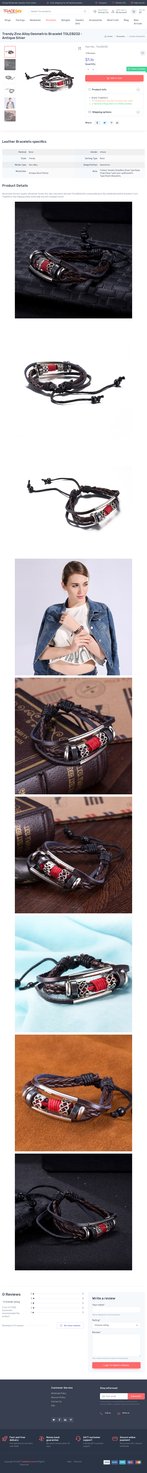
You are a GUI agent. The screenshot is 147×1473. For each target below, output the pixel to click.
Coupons (101, 3)
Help (69, 1461)
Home (109, 36)
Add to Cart (114, 78)
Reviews (78, 1461)
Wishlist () (119, 3)
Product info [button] (97, 89)
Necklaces (35, 20)
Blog (126, 20)
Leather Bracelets (137, 36)
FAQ (53, 1406)
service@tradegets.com (133, 1416)
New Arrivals (138, 22)
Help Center (138, 3)
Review (96, 1332)
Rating (96, 1320)
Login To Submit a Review (116, 1365)
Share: (88, 123)
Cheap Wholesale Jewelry (13, 3)
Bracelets (51, 20)
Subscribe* (136, 1396)
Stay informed (108, 1388)
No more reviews (70, 1325)
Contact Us (56, 1401)
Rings (8, 20)
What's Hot (113, 20)
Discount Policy (58, 1397)
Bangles (65, 20)
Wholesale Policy (58, 1393)
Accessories (95, 20)
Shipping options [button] (99, 111)
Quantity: (90, 64)
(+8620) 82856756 (110, 1417)
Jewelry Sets (79, 22)
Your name (98, 1304)
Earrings (20, 20)
